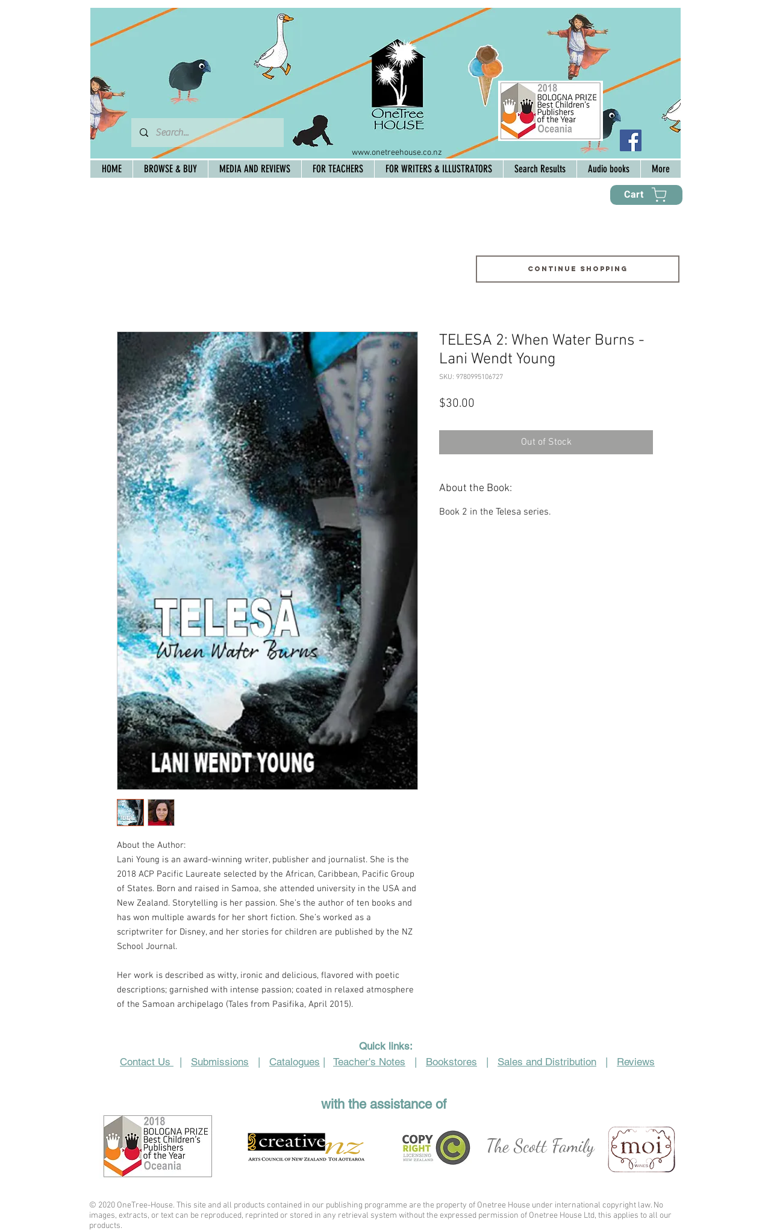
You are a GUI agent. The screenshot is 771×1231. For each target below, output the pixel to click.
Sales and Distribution (547, 1062)
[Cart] (646, 195)
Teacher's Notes (369, 1062)
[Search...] (206, 132)
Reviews (636, 1062)
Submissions (220, 1062)
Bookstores (451, 1062)
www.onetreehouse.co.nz (397, 153)
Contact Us (146, 1062)
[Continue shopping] (577, 269)
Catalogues (294, 1062)
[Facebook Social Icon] (630, 140)
